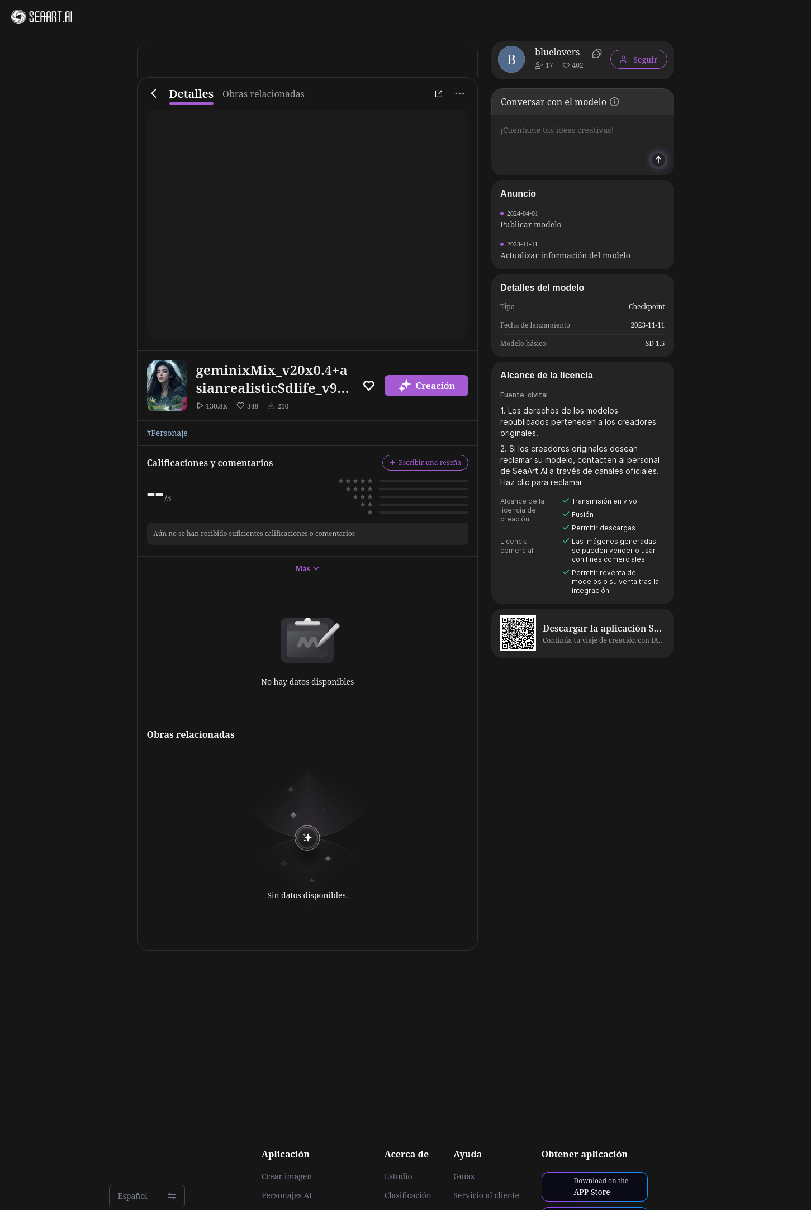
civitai (538, 395)
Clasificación (408, 1195)
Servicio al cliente (486, 1195)
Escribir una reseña (425, 462)
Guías (464, 1176)
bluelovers (557, 52)
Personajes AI (287, 1195)
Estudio (398, 1176)
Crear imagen (287, 1176)
